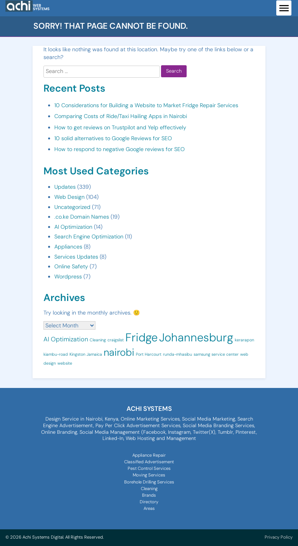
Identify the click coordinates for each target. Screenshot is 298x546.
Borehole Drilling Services (149, 482)
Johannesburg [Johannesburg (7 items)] (196, 337)
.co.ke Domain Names (81, 216)
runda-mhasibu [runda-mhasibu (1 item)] (177, 354)
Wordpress (68, 276)
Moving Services (149, 475)
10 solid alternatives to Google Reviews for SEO (113, 138)
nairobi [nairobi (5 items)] (119, 352)
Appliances (68, 246)
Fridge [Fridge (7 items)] (141, 337)
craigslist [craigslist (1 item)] (115, 340)
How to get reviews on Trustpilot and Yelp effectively (120, 127)
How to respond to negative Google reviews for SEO (119, 149)
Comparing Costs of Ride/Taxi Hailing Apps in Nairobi (120, 116)
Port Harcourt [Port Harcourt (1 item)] (148, 354)
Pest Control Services (149, 468)
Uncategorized (72, 206)
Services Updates (76, 256)
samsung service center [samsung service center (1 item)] (216, 354)
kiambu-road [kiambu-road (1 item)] (55, 354)
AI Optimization (73, 226)
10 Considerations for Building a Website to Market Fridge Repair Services (146, 105)
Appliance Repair (149, 455)
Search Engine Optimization (88, 236)
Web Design (69, 196)
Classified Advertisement (149, 462)
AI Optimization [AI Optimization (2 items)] (65, 339)
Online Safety (71, 266)
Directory (149, 502)
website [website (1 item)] (64, 363)
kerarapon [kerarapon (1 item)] (244, 340)
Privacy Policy (279, 537)
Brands (149, 495)
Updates (65, 186)
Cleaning (149, 489)
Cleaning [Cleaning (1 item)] (98, 340)
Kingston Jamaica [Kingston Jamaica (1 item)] (85, 354)
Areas (149, 508)
